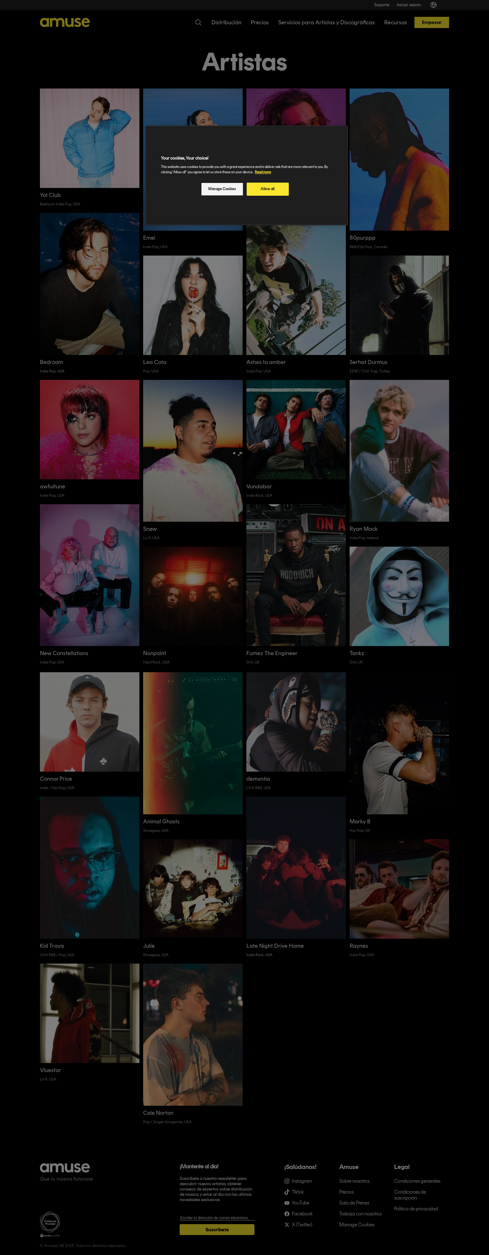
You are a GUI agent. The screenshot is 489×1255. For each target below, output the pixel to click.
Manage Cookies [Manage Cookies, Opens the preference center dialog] (222, 189)
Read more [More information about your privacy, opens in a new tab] (263, 172)
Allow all (267, 189)
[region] (246, 176)
